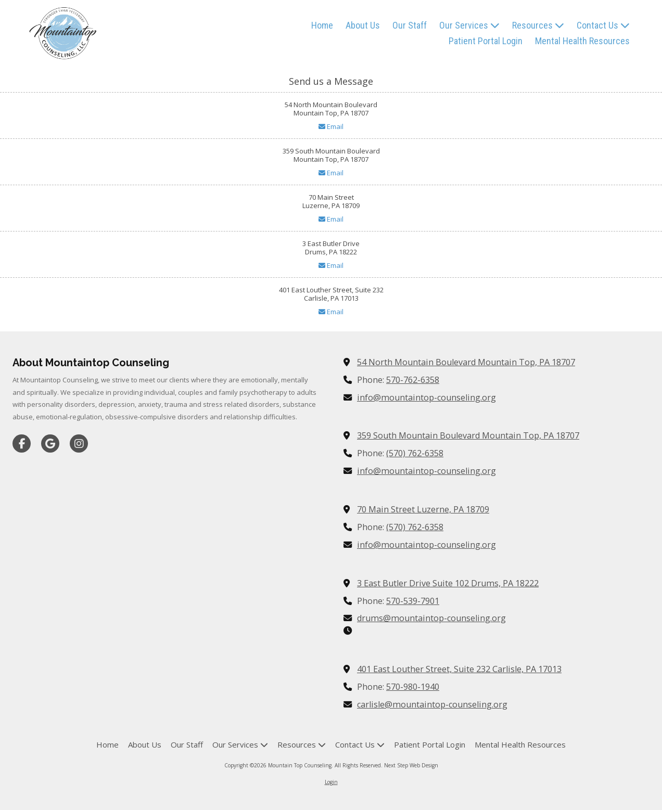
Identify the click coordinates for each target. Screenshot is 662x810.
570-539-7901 (412, 601)
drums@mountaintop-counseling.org (431, 618)
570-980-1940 (412, 686)
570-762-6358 (412, 379)
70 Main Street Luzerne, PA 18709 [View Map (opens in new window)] (423, 509)
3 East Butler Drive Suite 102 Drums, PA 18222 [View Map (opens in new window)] (448, 583)
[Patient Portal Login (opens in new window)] (485, 41)
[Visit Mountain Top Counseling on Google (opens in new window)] (50, 443)
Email (331, 126)
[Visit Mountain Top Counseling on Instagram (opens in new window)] (79, 443)
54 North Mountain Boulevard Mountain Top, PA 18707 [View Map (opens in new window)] (466, 362)
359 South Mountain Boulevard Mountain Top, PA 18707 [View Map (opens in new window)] (468, 435)
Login (331, 782)
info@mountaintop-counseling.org (426, 397)
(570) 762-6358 (414, 453)
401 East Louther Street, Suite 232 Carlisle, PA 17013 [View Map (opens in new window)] (459, 669)
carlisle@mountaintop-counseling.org (432, 704)
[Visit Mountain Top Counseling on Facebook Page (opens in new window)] (21, 443)
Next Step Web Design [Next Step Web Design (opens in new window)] (411, 765)
